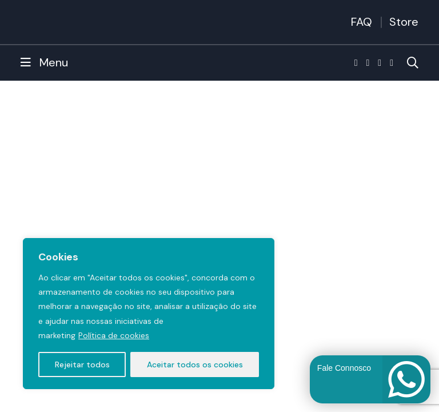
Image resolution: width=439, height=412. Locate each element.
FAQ (361, 21)
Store (403, 21)
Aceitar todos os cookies (195, 364)
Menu (44, 62)
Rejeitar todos (82, 364)
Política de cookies (113, 335)
